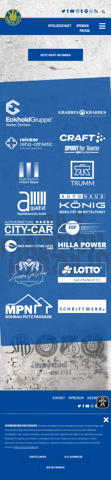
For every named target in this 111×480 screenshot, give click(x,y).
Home (8, 42)
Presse (85, 31)
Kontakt (59, 398)
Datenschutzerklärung (26, 446)
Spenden (82, 26)
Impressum (76, 398)
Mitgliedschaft (59, 26)
